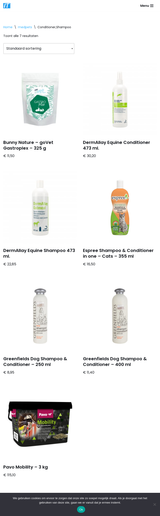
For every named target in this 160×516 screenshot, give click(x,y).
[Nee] (154, 504)
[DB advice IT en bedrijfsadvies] (6, 5)
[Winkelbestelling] (38, 48)
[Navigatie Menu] (147, 5)
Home (8, 27)
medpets (25, 27)
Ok (81, 509)
